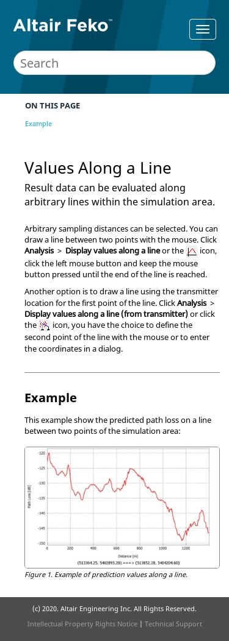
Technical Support (173, 623)
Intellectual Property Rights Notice (82, 623)
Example (38, 123)
